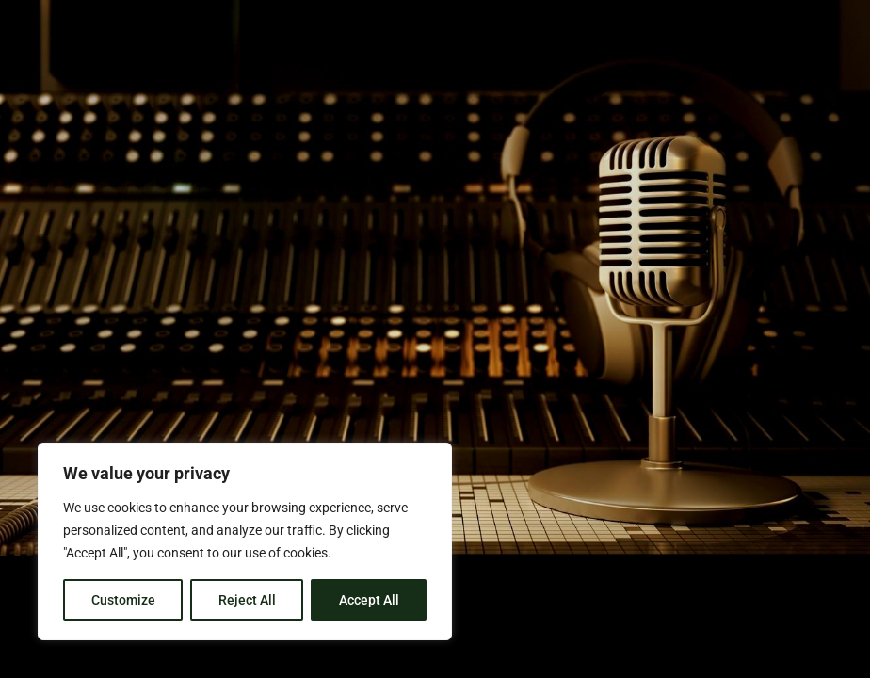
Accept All (369, 599)
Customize (123, 599)
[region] (245, 541)
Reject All (247, 599)
